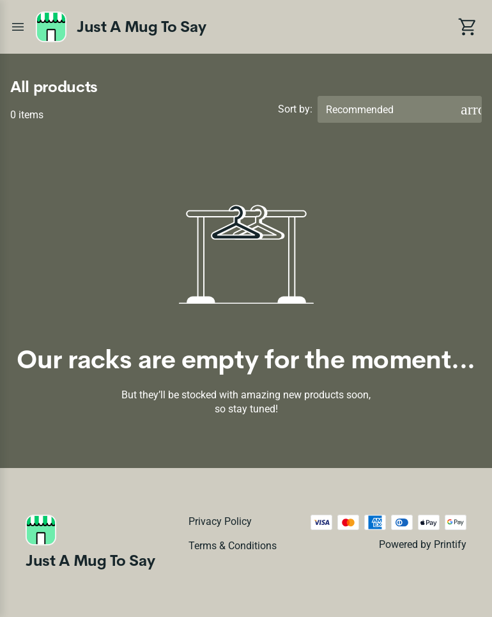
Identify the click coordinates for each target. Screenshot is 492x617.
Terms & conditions (232, 546)
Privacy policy (220, 521)
